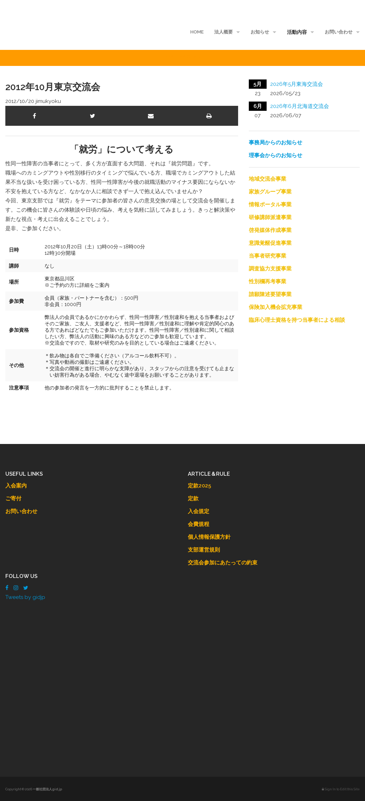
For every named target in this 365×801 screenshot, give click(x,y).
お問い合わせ (339, 32)
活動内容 (297, 32)
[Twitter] (25, 588)
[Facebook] (7, 588)
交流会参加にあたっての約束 (222, 562)
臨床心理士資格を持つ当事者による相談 (297, 320)
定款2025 (199, 485)
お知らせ (260, 32)
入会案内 (16, 485)
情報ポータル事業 (270, 204)
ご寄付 (13, 498)
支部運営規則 (204, 550)
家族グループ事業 (270, 191)
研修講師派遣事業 (270, 217)
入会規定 (198, 511)
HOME (197, 32)
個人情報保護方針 (209, 537)
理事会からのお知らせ (275, 155)
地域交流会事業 (267, 179)
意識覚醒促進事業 (270, 243)
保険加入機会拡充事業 (275, 307)
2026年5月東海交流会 (296, 84)
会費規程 (198, 524)
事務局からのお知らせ (275, 142)
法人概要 (223, 32)
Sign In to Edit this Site (341, 789)
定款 (193, 498)
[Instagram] (16, 588)
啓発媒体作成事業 (270, 230)
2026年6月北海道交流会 (299, 106)
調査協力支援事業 (270, 268)
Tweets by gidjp (25, 597)
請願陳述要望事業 (270, 294)
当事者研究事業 (267, 256)
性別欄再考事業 (267, 281)
